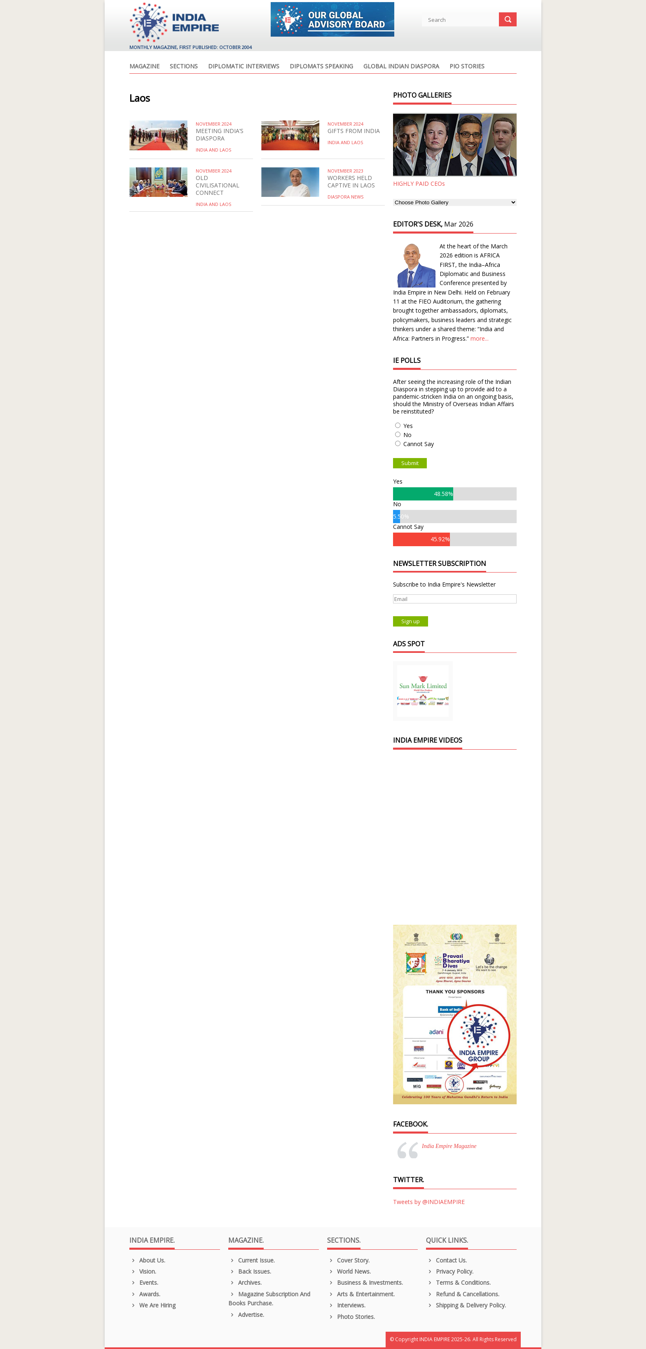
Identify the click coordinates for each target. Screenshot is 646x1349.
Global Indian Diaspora (401, 66)
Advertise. (246, 1315)
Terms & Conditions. (458, 1282)
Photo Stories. (351, 1317)
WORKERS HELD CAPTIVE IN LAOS (351, 181)
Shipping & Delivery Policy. (466, 1305)
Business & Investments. (365, 1282)
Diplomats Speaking (321, 66)
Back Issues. (249, 1271)
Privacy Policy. (449, 1271)
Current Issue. (251, 1260)
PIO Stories (467, 66)
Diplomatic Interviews (243, 66)
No (407, 435)
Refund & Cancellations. (462, 1294)
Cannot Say (418, 444)
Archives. (245, 1282)
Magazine (144, 66)
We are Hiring (152, 1305)
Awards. (144, 1294)
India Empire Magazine (449, 1146)
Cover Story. (348, 1260)
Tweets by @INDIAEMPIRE (429, 1202)
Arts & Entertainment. (361, 1294)
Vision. (142, 1271)
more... (479, 338)
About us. (147, 1260)
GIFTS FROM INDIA (354, 131)
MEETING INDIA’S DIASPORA (219, 134)
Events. (143, 1282)
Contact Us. (446, 1260)
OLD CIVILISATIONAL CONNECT (217, 185)
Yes (408, 426)
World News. (349, 1271)
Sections (184, 66)
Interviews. (346, 1305)
